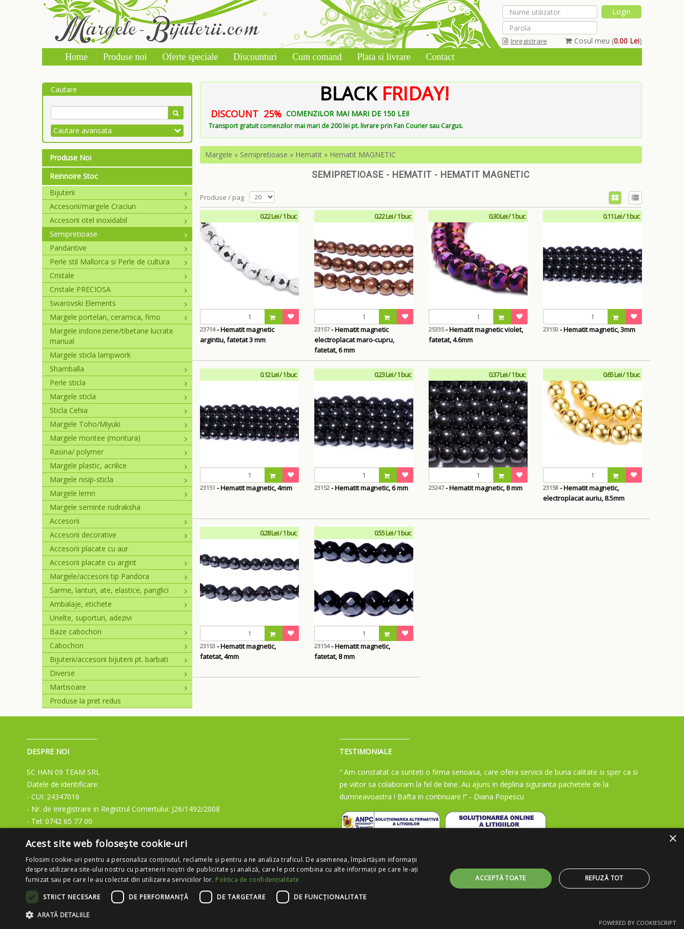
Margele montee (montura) (118, 438)
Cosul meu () (603, 41)
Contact (440, 57)
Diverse (118, 673)
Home (76, 57)
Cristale (118, 275)
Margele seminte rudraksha (95, 507)
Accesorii (118, 521)
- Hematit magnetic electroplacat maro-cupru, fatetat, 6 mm (354, 340)
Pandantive (118, 248)
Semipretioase (118, 234)
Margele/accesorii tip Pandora (118, 576)
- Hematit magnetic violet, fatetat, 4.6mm (476, 334)
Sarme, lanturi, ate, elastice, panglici (118, 590)
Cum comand (317, 57)
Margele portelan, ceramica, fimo (118, 317)
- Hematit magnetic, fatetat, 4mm (238, 651)
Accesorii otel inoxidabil (118, 220)
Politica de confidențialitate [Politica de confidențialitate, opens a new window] (257, 879)
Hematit (308, 154)
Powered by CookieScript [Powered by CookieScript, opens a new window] (637, 922)
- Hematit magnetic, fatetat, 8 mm (352, 651)
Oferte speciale (190, 57)
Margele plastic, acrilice (118, 465)
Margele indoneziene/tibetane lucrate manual (111, 336)
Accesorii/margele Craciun (118, 206)
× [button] (672, 839)
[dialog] (342, 878)
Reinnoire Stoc (74, 176)
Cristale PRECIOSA (118, 289)
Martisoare (118, 687)
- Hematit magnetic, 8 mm (475, 487)
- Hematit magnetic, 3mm (589, 329)
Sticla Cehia (118, 410)
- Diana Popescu (496, 796)
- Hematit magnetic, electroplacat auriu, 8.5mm (584, 493)
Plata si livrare (383, 57)
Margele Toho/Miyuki (118, 424)
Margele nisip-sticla (118, 479)
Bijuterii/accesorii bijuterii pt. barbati (118, 659)
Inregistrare (524, 41)
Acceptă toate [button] (500, 878)
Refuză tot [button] (604, 878)
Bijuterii (118, 192)
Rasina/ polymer (118, 452)
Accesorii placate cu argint (118, 562)
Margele (218, 154)
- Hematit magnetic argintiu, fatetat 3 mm (237, 334)
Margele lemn (118, 493)
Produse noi (125, 57)
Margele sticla (118, 396)
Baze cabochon (118, 631)
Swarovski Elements (118, 303)
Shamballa (118, 369)
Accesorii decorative (118, 535)
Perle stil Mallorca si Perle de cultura (118, 261)
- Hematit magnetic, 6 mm (361, 487)
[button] (230, 915)
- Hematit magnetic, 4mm (246, 487)
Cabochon (118, 645)
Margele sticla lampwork (90, 355)
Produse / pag (222, 197)
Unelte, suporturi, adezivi (91, 618)
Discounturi (255, 57)
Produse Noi (70, 157)
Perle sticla (118, 382)
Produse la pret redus (85, 701)
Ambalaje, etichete (118, 604)
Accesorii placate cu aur (89, 548)
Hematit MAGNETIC (363, 154)
